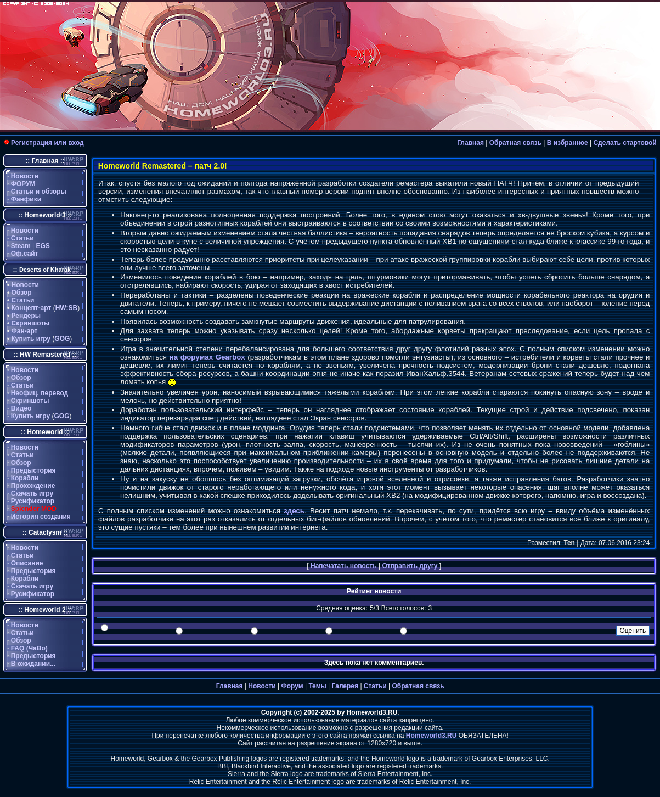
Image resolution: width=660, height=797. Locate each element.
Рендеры (26, 315)
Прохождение (33, 486)
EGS (43, 246)
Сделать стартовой (624, 143)
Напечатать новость (344, 566)
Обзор (22, 292)
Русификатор (32, 501)
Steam (21, 246)
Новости (24, 176)
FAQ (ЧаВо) (29, 648)
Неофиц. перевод (40, 393)
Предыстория (33, 470)
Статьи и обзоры (38, 191)
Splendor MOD (34, 509)
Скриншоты (31, 323)
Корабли (25, 478)
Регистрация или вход (47, 143)
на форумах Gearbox (207, 357)
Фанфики (26, 199)
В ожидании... (33, 663)
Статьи (22, 238)
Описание (27, 563)
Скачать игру (32, 493)
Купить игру (31, 339)
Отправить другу (409, 566)
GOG (62, 339)
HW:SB (66, 308)
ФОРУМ (23, 184)
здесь (294, 511)
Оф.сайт (24, 253)
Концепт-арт (32, 308)
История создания (41, 516)
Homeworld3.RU (431, 735)
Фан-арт (25, 331)
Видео (21, 408)
